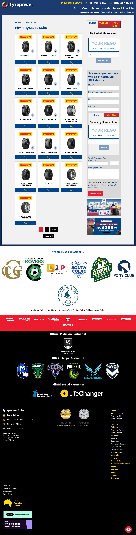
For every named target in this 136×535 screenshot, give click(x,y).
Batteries (114, 438)
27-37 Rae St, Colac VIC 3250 (20, 419)
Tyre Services (116, 447)
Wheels (85, 8)
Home (18, 22)
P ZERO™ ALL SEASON (48, 119)
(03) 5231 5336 (97, 3)
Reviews (130, 12)
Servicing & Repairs (118, 444)
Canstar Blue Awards (10, 488)
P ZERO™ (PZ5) (25, 119)
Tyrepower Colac (69, 3)
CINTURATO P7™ (26, 55)
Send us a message (15, 428)
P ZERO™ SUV (49, 183)
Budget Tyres (7, 491)
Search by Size (116, 416)
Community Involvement (89, 12)
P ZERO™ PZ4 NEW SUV (48, 152)
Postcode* (92, 106)
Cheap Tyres (7, 494)
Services (95, 8)
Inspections (115, 441)
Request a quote (121, 3)
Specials (106, 8)
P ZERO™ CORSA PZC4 (26, 152)
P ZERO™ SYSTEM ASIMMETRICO (71, 184)
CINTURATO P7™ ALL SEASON (71, 56)
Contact (116, 8)
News (116, 12)
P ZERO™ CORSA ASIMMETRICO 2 (71, 120)
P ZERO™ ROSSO (71, 152)
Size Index (6, 486)
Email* (90, 99)
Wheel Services (117, 449)
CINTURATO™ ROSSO (25, 88)
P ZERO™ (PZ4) (71, 88)
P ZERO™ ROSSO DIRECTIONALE (26, 184)
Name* (91, 85)
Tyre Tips (114, 424)
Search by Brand (117, 419)
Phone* (100, 92)
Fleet (103, 12)
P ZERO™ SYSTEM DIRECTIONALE (25, 217)
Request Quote (95, 193)
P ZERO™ (48, 88)
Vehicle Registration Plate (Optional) (97, 159)
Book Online (128, 8)
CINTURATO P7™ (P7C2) (48, 55)
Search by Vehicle (117, 413)
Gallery (109, 12)
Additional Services (118, 452)
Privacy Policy (101, 185)
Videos (122, 12)
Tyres (76, 8)
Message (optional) (95, 167)
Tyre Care (114, 421)
